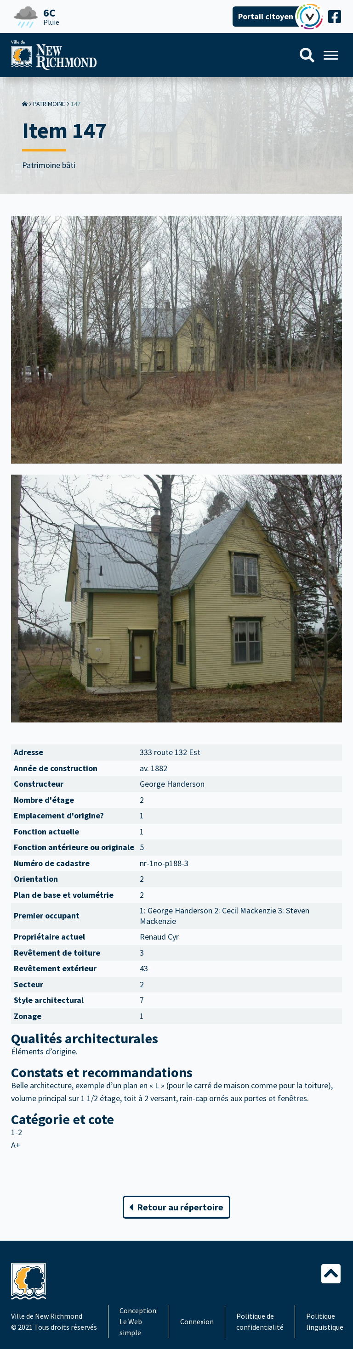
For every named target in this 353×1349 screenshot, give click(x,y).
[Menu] (331, 55)
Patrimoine (49, 104)
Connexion (197, 1321)
